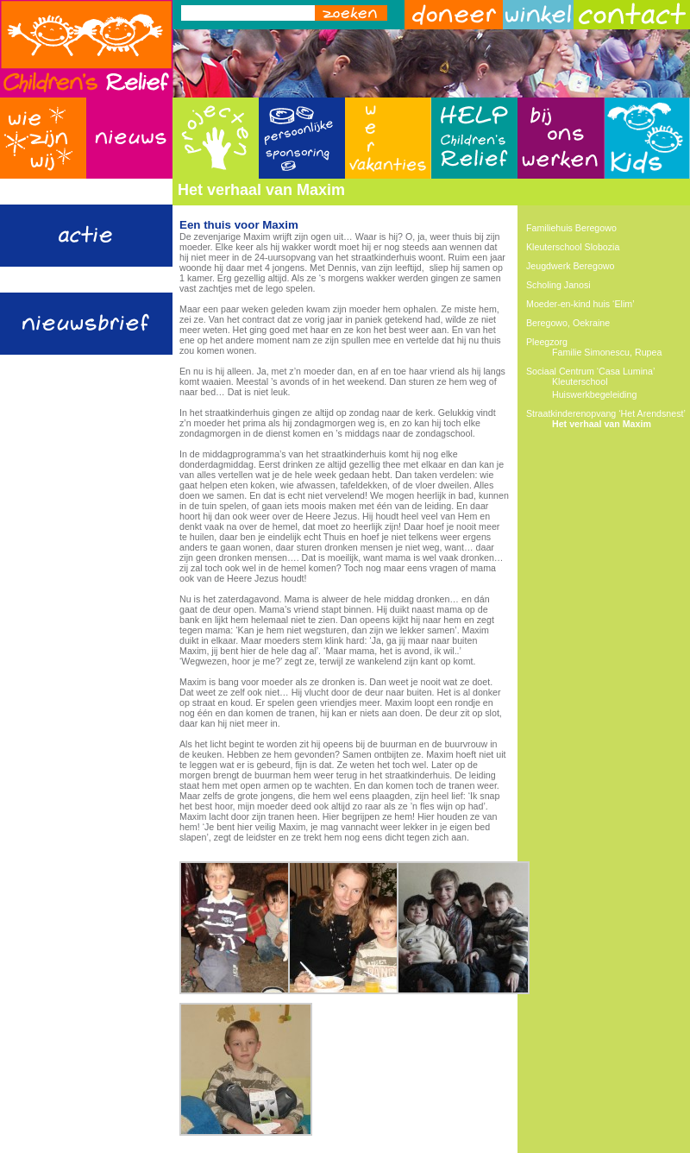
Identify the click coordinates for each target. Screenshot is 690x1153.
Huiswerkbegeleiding (594, 394)
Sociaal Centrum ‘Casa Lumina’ (590, 371)
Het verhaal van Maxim (601, 424)
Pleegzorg (547, 342)
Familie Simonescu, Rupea (607, 352)
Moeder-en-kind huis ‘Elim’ (580, 304)
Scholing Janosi (558, 285)
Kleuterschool (580, 381)
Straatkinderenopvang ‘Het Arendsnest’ (606, 413)
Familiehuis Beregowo (571, 228)
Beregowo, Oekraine (568, 323)
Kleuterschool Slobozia (572, 247)
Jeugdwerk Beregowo (570, 266)
